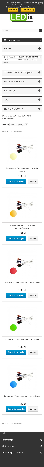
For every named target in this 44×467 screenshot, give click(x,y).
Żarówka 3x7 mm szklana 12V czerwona (22, 283)
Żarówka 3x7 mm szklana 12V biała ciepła (22, 169)
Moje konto (8, 446)
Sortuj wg (5, 124)
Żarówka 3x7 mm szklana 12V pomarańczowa (22, 226)
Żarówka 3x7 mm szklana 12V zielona (22, 339)
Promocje (9, 90)
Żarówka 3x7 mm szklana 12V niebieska (22, 396)
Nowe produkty (13, 108)
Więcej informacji (27, 10)
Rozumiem (13, 10)
